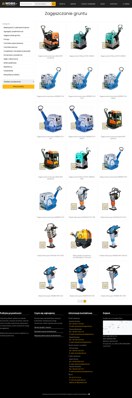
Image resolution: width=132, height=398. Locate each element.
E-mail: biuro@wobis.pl (77, 380)
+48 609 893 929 (78, 361)
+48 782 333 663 (78, 340)
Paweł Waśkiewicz (83, 394)
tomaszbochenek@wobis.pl (84, 334)
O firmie (126, 4)
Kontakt (114, 4)
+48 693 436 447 (78, 350)
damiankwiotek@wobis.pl (83, 371)
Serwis (73, 4)
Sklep (103, 4)
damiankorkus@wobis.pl (83, 326)
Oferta (62, 4)
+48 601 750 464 (78, 324)
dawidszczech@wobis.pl (82, 342)
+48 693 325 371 (78, 369)
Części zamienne (88, 4)
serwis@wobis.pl (80, 353)
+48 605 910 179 (78, 332)
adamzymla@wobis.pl (82, 364)
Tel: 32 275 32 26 (75, 377)
